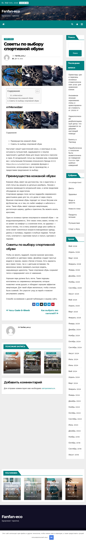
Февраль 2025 (75, 318)
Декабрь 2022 (75, 431)
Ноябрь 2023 (74, 407)
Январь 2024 (74, 395)
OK (51, 537)
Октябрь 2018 (74, 443)
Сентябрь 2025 (75, 288)
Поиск (71, 37)
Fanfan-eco (11, 11)
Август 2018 (74, 455)
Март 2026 (73, 258)
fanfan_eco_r (20, 56)
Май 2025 (73, 300)
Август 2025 (74, 294)
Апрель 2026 (74, 252)
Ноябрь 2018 (74, 437)
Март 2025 (73, 312)
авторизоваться (48, 388)
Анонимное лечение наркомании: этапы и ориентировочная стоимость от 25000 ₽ (75, 102)
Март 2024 (73, 383)
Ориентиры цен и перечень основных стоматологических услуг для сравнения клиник (75, 82)
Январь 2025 (74, 324)
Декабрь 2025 (75, 276)
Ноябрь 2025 (74, 282)
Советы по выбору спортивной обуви (23, 46)
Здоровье (73, 194)
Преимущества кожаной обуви (21, 98)
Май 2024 (73, 371)
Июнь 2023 (73, 425)
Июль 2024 (73, 359)
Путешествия (74, 223)
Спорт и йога (9, 39)
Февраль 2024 (75, 389)
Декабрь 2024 (75, 330)
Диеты (71, 188)
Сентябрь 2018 (75, 449)
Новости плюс (75, 209)
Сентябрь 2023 (75, 419)
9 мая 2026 (12, 493)
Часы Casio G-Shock (18, 310)
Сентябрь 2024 (75, 347)
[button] (72, 24)
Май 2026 (73, 246)
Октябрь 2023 (75, 413)
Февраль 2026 (75, 264)
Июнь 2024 (73, 365)
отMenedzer (18, 95)
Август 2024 (74, 353)
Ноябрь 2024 (74, 335)
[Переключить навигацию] (81, 24)
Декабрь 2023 (75, 401)
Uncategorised (75, 182)
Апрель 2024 (74, 377)
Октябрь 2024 (75, 341)
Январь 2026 (74, 270)
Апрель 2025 (74, 306)
